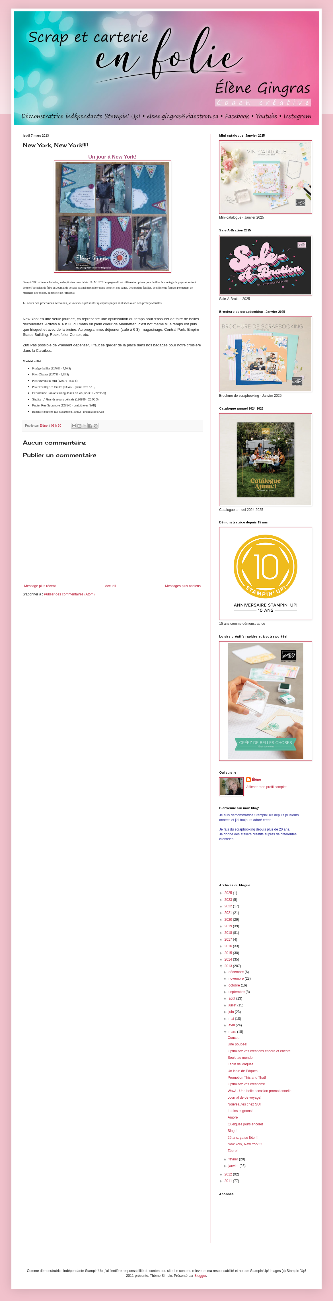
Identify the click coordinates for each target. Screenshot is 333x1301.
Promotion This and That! (247, 1078)
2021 (229, 913)
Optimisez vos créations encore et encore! (259, 1051)
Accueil (110, 586)
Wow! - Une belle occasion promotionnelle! (260, 1091)
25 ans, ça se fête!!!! (243, 1138)
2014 (229, 959)
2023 (229, 900)
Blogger (200, 1276)
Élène (256, 780)
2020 (229, 920)
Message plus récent (40, 586)
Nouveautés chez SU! (244, 1104)
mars (233, 1032)
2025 (229, 893)
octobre (235, 985)
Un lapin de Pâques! (243, 1071)
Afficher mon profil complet (266, 787)
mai (232, 1019)
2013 (229, 966)
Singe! (232, 1131)
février (234, 1159)
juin (232, 1012)
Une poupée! (237, 1044)
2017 (229, 940)
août (232, 998)
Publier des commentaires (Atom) (69, 594)
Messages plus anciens (183, 586)
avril (232, 1025)
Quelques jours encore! (245, 1124)
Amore (233, 1117)
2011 (229, 1181)
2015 (229, 953)
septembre (237, 992)
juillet (233, 1005)
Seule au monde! (241, 1058)
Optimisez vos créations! (246, 1084)
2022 (229, 906)
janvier (234, 1166)
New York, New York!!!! (245, 1144)
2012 (229, 1174)
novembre (237, 979)
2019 (229, 926)
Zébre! (233, 1151)
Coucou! (234, 1038)
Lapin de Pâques (240, 1064)
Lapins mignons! (240, 1111)
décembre (237, 972)
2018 (229, 933)
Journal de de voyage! (244, 1097)
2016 (229, 946)
